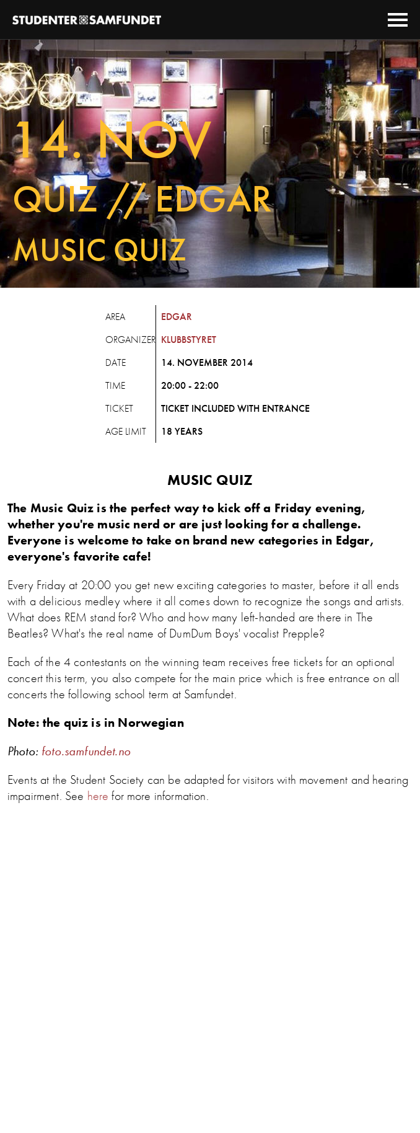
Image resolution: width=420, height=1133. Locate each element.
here (98, 796)
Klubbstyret (188, 339)
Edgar (176, 316)
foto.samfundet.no (86, 751)
